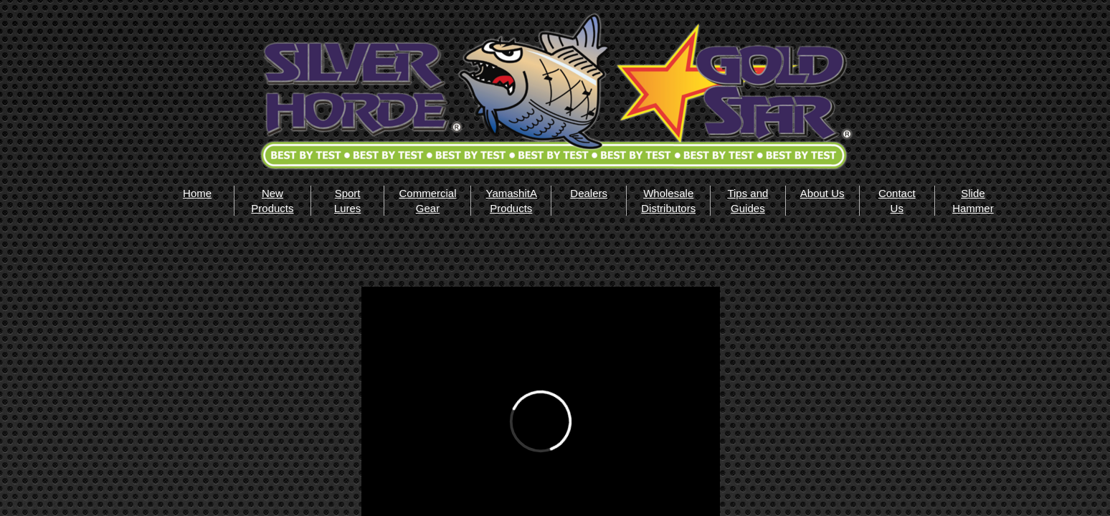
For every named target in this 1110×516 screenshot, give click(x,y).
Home (197, 193)
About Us (822, 193)
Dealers (588, 193)
